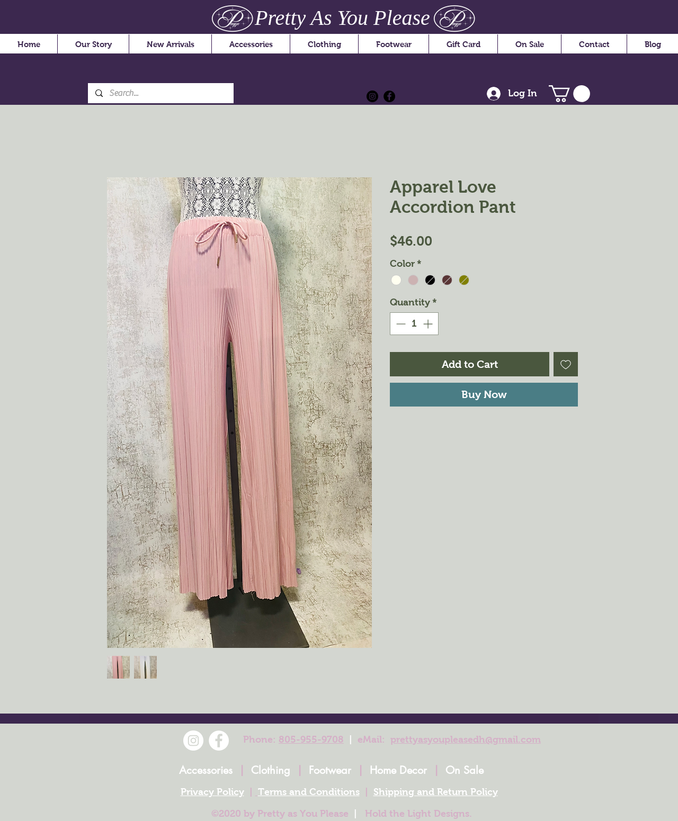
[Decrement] (399, 324)
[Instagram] (372, 96)
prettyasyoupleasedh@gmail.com (465, 739)
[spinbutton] (414, 324)
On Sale (464, 770)
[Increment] (429, 324)
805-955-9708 (311, 739)
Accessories (206, 770)
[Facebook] (389, 96)
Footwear (330, 770)
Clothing (270, 770)
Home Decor (398, 770)
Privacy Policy (212, 792)
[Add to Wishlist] (566, 364)
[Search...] (160, 93)
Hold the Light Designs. (418, 813)
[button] (569, 93)
